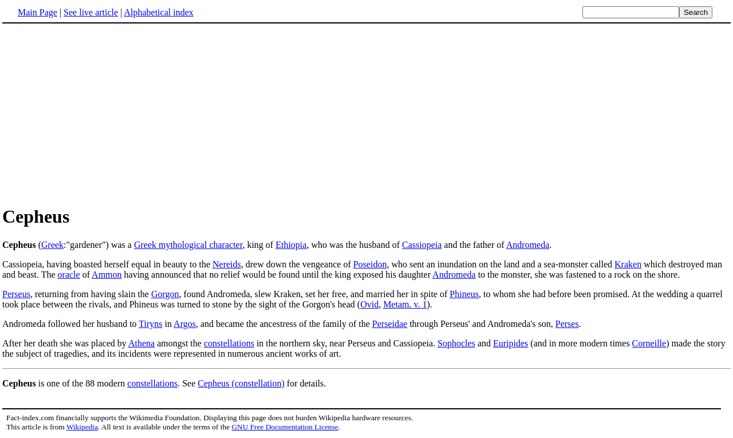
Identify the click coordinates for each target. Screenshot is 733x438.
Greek (52, 245)
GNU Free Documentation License (284, 427)
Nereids (226, 264)
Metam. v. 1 (405, 304)
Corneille (649, 343)
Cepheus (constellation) (241, 383)
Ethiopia (290, 245)
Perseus (16, 294)
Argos (185, 324)
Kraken (627, 264)
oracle (69, 274)
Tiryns (150, 324)
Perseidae (389, 324)
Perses (567, 324)
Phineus (464, 294)
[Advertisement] (98, 114)
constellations (229, 343)
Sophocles (456, 343)
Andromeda (528, 245)
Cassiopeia (422, 245)
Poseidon (370, 264)
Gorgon (165, 294)
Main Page (37, 12)
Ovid (369, 304)
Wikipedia (82, 427)
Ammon (106, 274)
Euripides (510, 343)
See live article (91, 12)
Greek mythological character (188, 245)
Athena (141, 343)
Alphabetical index (158, 12)
